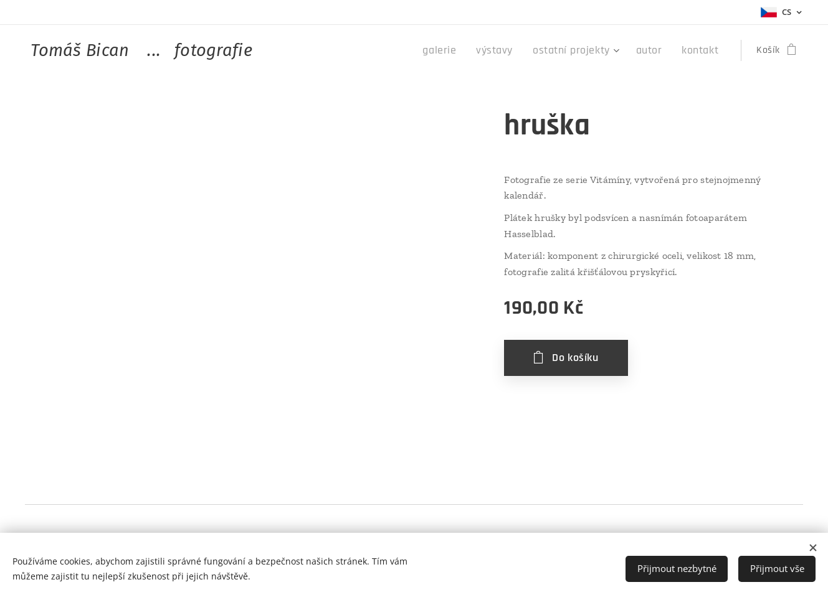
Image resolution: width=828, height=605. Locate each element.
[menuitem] (461, 50)
